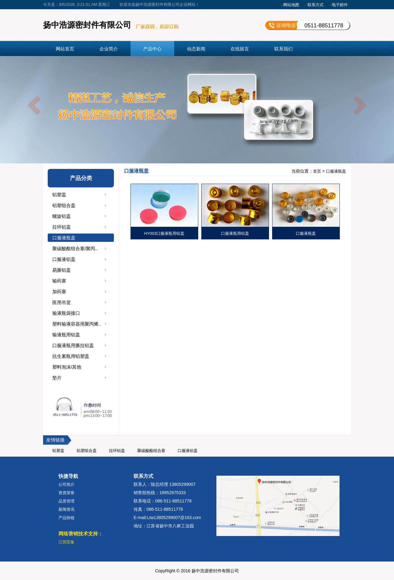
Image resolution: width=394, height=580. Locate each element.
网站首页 (65, 48)
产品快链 (66, 517)
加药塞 (59, 291)
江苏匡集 (66, 542)
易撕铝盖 (61, 270)
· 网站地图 (290, 4)
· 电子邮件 (339, 4)
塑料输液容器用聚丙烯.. (76, 323)
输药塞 (59, 280)
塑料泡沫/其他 (66, 367)
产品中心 (152, 48)
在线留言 (240, 48)
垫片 (57, 377)
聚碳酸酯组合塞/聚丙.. (75, 248)
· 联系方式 (314, 4)
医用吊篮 (61, 302)
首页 (317, 171)
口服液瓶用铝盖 (235, 233)
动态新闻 (196, 48)
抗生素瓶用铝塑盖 (70, 356)
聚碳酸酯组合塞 (151, 450)
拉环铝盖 (61, 227)
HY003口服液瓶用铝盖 (164, 233)
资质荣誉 (66, 492)
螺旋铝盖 (61, 216)
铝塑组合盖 (63, 205)
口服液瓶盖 (63, 237)
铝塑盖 (59, 194)
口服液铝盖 (63, 259)
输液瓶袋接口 (66, 313)
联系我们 (283, 48)
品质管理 (66, 501)
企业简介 (108, 48)
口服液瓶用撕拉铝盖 (73, 345)
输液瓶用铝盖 (66, 334)
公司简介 (66, 484)
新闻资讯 (66, 509)
